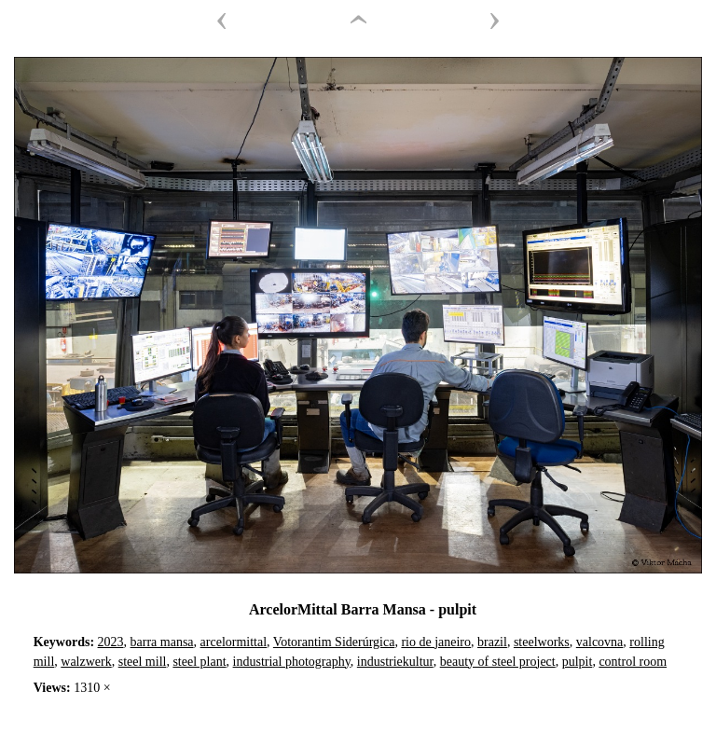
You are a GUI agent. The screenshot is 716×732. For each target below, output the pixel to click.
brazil (492, 642)
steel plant (199, 662)
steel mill (142, 662)
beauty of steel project (498, 662)
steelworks (542, 642)
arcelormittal (234, 642)
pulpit (577, 662)
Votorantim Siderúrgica (334, 642)
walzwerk (86, 662)
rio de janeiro (436, 642)
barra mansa (162, 642)
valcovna (600, 642)
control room (633, 662)
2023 (111, 642)
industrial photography (292, 662)
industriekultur (395, 662)
